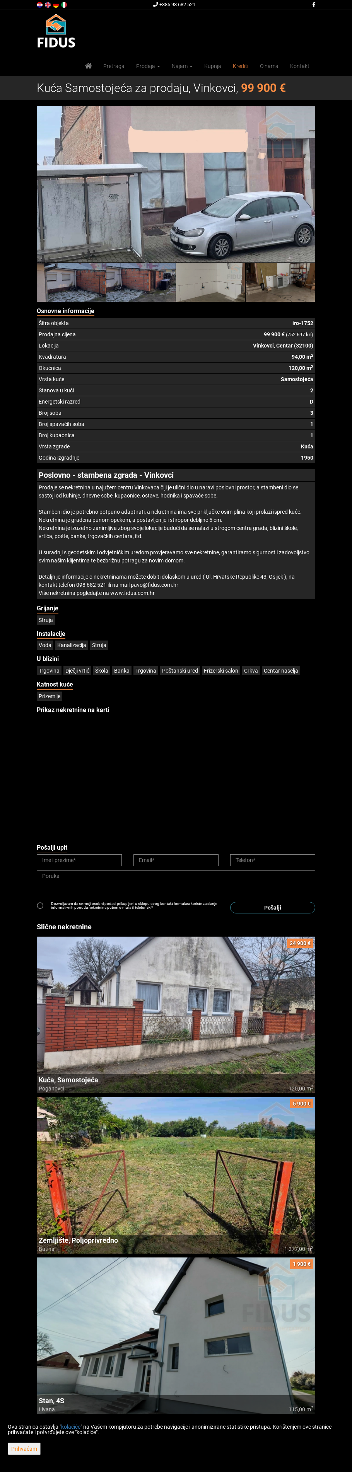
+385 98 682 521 (174, 4)
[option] (71, 282)
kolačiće (70, 1427)
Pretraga (114, 66)
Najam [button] (182, 66)
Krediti (240, 66)
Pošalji (272, 908)
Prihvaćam (24, 1449)
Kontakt (299, 66)
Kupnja (212, 66)
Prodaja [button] (148, 66)
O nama (269, 66)
